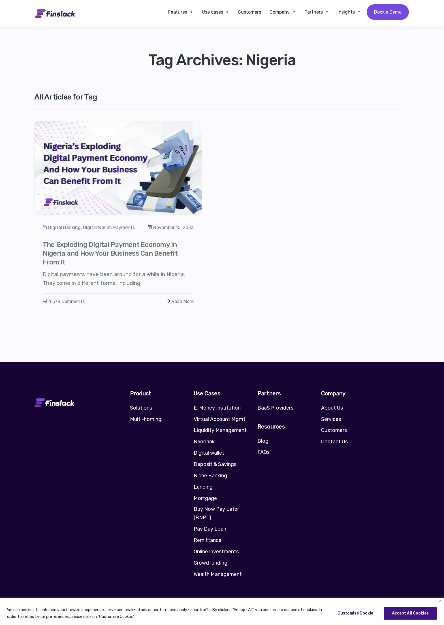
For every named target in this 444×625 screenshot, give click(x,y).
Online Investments (216, 551)
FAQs (263, 452)
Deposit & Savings (215, 464)
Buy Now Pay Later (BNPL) (216, 513)
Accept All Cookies (410, 613)
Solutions (141, 408)
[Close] (440, 600)
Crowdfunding (210, 563)
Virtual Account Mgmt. (220, 419)
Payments (124, 227)
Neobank (204, 441)
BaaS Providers (275, 408)
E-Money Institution (217, 408)
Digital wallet (209, 453)
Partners (316, 12)
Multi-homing (145, 419)
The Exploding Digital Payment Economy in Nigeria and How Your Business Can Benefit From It (110, 253)
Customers (249, 12)
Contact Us (334, 441)
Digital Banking (64, 227)
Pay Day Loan (210, 529)
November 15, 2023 (171, 227)
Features (180, 12)
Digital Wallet (97, 227)
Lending (203, 487)
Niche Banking (210, 476)
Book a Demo (388, 12)
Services (331, 419)
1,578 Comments (64, 301)
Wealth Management (218, 574)
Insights (349, 12)
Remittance (207, 540)
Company (283, 12)
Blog (262, 441)
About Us (332, 408)
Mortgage (205, 498)
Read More (180, 301)
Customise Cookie (355, 613)
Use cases (215, 12)
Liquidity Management (220, 430)
